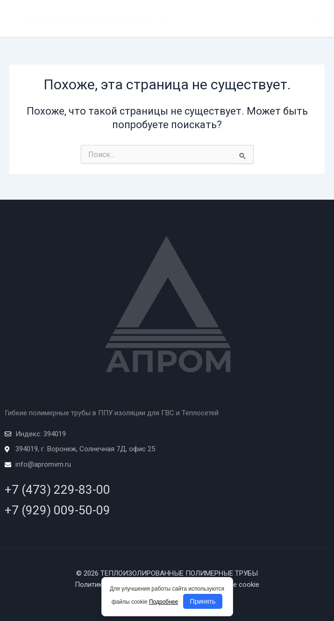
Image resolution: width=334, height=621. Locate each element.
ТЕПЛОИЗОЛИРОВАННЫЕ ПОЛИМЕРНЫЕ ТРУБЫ (98, 18)
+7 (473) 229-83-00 (57, 490)
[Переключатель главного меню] (315, 19)
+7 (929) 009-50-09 (57, 510)
